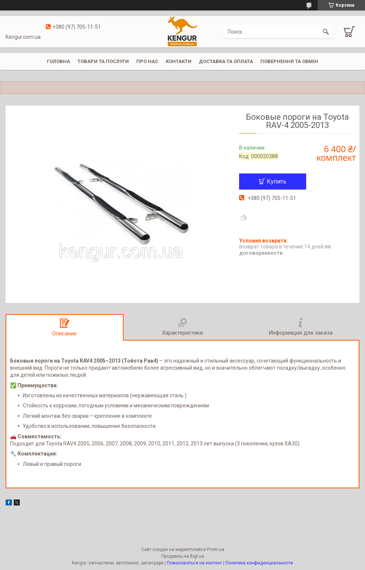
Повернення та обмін (289, 61)
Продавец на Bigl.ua (182, 556)
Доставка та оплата (226, 61)
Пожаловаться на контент (194, 563)
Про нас (147, 61)
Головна (58, 61)
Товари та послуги (103, 61)
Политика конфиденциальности (259, 563)
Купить (276, 181)
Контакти (178, 61)
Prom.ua (215, 549)
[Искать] (326, 32)
